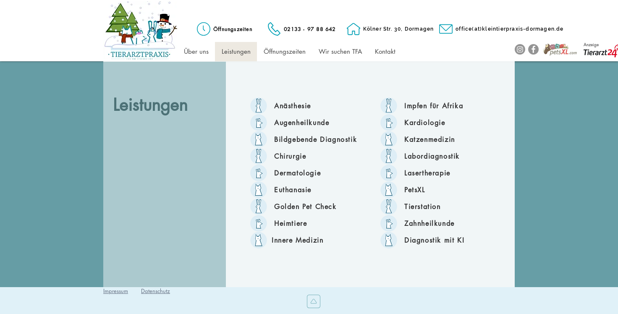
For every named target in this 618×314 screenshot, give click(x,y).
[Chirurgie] (316, 156)
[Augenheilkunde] (316, 122)
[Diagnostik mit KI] (446, 240)
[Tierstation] (446, 206)
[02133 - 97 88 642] (301, 29)
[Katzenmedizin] (446, 139)
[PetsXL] (446, 189)
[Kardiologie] (446, 122)
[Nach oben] (313, 301)
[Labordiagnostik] (446, 156)
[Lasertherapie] (446, 173)
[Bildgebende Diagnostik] (316, 139)
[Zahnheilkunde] (446, 223)
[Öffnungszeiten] (224, 29)
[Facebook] (533, 49)
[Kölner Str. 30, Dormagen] (389, 29)
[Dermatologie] (316, 173)
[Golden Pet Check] (316, 206)
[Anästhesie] (316, 105)
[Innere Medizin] (314, 240)
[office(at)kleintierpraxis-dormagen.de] (500, 29)
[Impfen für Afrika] (446, 105)
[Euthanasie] (316, 189)
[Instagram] (520, 49)
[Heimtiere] (316, 223)
